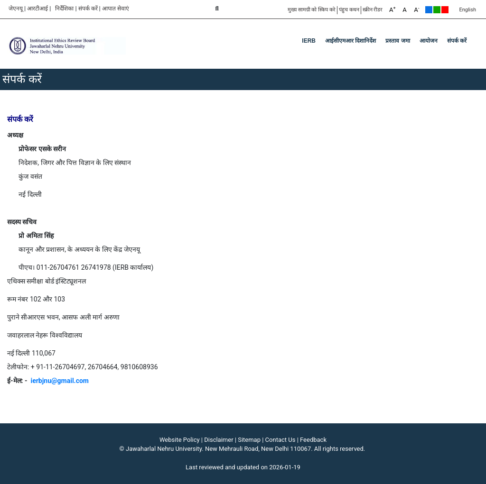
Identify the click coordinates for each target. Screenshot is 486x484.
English (467, 10)
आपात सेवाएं (115, 8)
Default (428, 9)
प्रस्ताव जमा (397, 40)
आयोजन (429, 40)
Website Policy (179, 439)
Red (445, 9)
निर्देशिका (64, 8)
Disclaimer (218, 439)
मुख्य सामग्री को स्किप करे (312, 10)
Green (436, 9)
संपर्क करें (88, 8)
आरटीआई (37, 8)
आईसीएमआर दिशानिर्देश (350, 40)
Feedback (313, 439)
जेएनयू (16, 8)
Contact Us (280, 439)
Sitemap (249, 439)
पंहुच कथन (349, 10)
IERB (309, 40)
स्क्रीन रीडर (373, 10)
